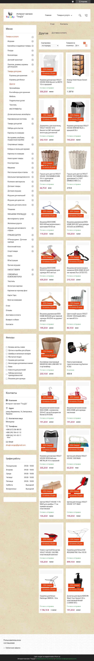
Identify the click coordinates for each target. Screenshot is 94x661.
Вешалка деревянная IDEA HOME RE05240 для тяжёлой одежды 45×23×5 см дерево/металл (51, 317)
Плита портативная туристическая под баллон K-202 (77, 364)
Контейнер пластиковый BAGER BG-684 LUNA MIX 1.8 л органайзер (50, 364)
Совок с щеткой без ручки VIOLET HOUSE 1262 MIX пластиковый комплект (50, 552)
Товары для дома (14, 71)
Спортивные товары (15, 144)
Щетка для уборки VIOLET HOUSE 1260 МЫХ (77, 457)
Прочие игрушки (14, 265)
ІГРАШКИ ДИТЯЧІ (14, 235)
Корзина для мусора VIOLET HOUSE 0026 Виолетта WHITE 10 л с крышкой (51, 82)
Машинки (11, 168)
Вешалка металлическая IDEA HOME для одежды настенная (76, 410)
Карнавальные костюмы (17, 119)
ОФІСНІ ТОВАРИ (14, 270)
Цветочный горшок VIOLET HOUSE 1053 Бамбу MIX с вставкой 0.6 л (77, 316)
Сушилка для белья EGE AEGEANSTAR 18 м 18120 (76, 551)
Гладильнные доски (17, 101)
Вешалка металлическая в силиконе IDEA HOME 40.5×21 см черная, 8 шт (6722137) (78, 270)
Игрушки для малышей (16, 195)
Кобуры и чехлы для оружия (18, 149)
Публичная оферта (13, 648)
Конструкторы (13, 163)
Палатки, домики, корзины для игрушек (18, 66)
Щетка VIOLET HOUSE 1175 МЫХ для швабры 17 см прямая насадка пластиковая (50, 505)
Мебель (12, 96)
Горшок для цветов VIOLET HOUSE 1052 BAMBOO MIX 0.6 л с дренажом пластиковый (50, 177)
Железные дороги (15, 223)
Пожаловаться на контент (45, 659)
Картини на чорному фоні (17, 291)
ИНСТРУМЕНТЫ (15, 109)
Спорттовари (13, 251)
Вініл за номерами (15, 300)
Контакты (64, 24)
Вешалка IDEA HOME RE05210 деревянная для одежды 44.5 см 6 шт (50, 270)
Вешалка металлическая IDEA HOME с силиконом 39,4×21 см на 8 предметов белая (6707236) (50, 411)
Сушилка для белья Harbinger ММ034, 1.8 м (49, 597)
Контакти (9, 324)
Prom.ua (57, 656)
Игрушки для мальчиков (17, 205)
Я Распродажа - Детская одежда (17, 241)
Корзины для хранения (18, 75)
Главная (48, 15)
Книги (10, 256)
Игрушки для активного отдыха (17, 229)
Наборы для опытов (15, 128)
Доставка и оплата (59, 33)
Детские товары (14, 186)
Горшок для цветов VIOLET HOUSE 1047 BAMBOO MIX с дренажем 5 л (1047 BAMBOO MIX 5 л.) (77, 177)
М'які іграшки (13, 260)
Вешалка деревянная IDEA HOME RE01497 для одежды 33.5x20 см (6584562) (78, 224)
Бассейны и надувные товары (19, 46)
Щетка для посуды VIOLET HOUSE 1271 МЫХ (77, 503)
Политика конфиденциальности (65, 659)
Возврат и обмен (12, 320)
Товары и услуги (63, 15)
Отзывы (9, 310)
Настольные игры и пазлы (18, 172)
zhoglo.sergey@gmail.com (16, 445)
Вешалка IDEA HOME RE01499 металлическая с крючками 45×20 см (50, 224)
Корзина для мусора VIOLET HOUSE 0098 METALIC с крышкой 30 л (78, 128)
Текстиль (13, 105)
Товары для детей (15, 124)
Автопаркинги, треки (16, 219)
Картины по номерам (16, 133)
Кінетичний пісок (14, 247)
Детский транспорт (15, 60)
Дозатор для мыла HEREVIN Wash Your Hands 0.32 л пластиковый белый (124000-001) (77, 599)
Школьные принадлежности (19, 177)
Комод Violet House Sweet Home (77, 81)
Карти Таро (12, 295)
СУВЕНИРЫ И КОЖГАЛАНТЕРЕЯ (15, 275)
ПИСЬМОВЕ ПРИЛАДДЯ (17, 214)
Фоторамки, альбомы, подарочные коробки (16, 139)
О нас (52, 24)
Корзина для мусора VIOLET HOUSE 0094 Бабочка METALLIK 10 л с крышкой (51, 458)
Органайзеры (14, 88)
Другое (12, 84)
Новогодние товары (15, 158)
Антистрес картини (15, 286)
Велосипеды (12, 55)
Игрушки (11, 41)
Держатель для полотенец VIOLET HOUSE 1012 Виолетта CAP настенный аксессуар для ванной (50, 129)
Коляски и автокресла (16, 182)
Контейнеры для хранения (19, 92)
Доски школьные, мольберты (19, 114)
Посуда (10, 50)
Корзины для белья (17, 80)
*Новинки (11, 209)
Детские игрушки (14, 191)
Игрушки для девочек (16, 200)
